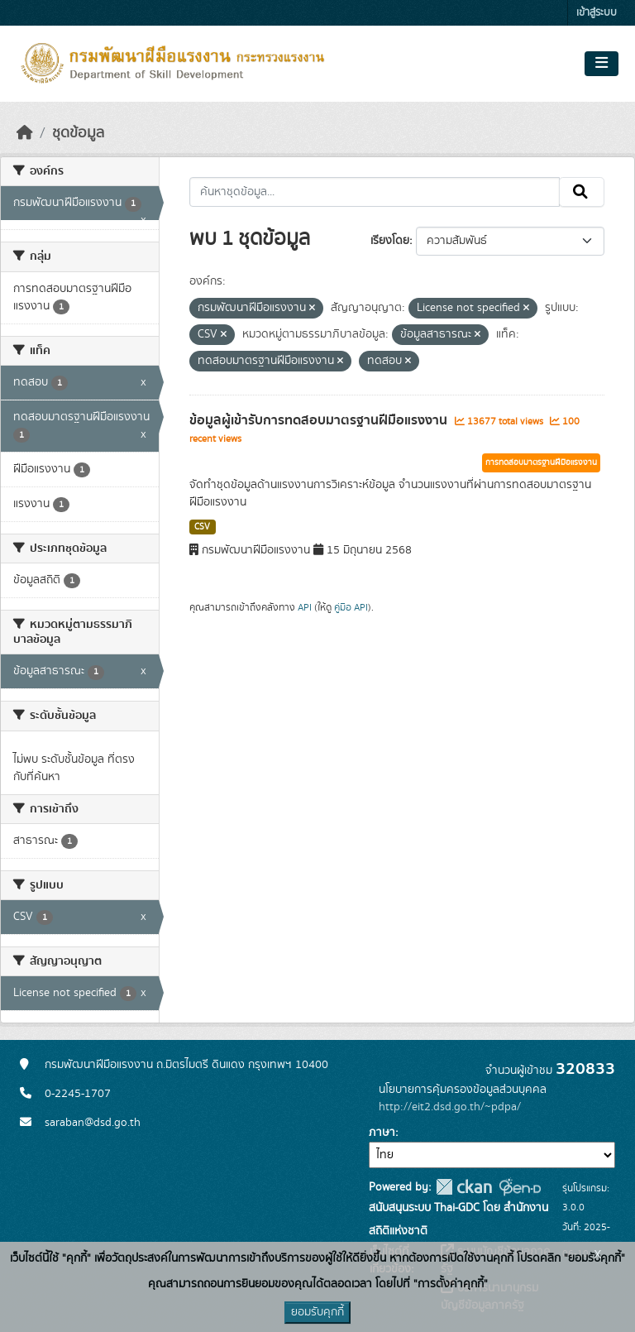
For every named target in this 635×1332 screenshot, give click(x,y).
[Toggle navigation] (601, 63)
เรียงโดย (389, 240)
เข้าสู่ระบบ (596, 13)
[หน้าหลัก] (25, 133)
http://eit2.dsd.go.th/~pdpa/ (450, 1107)
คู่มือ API (351, 607)
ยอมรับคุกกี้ (317, 1312)
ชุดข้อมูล (78, 133)
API (305, 607)
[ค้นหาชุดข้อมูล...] (375, 192)
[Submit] (581, 192)
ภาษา (382, 1132)
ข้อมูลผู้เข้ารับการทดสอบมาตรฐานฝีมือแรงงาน (320, 420)
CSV (202, 527)
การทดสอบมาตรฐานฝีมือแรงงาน (541, 462)
